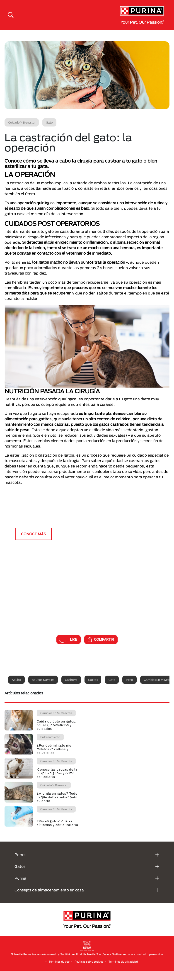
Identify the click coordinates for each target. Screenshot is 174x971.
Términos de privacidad (123, 961)
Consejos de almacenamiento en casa (49, 890)
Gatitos (93, 679)
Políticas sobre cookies (89, 961)
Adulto (16, 679)
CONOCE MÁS (33, 534)
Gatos (20, 866)
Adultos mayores (43, 679)
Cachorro (71, 679)
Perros (20, 854)
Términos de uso (59, 961)
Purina (20, 878)
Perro (129, 679)
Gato (112, 679)
